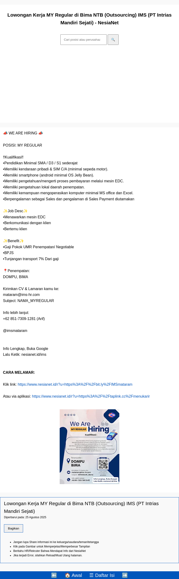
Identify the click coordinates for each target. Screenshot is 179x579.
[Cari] (83, 39)
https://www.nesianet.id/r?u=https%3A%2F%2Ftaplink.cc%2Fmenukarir (91, 396)
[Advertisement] (89, 84)
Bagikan (13, 528)
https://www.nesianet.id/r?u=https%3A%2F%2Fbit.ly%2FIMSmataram (75, 384)
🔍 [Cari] (113, 39)
